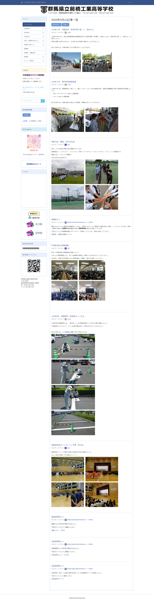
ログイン (130, 2)
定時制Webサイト (33, 164)
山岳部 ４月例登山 (30, 121)
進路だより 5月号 (58, 530)
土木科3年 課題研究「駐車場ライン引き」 (68, 316)
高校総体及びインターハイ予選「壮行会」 (68, 445)
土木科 (68, 32)
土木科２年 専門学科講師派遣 (63, 82)
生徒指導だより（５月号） (60, 555)
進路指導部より (57, 517)
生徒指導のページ (57, 579)
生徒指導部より (57, 541)
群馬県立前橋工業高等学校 (35, 2)
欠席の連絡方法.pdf (28, 92)
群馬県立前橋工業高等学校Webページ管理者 (79, 222)
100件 (65, 24)
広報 (67, 144)
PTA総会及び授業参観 (60, 245)
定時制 (33, 233)
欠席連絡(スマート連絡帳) (33, 75)
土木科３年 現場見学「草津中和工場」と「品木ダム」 (73, 30)
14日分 (26, 115)
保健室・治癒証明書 (58, 234)
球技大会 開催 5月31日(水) (63, 142)
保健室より (55, 219)
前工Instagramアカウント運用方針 (33, 154)
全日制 (38, 224)
